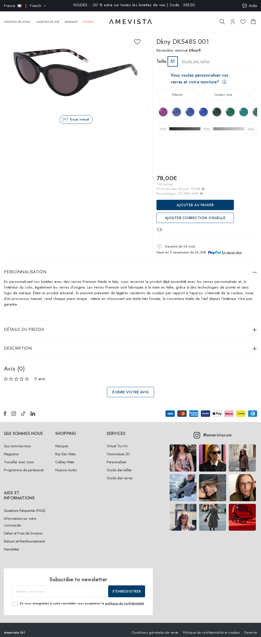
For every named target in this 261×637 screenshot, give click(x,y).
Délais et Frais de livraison (23, 528)
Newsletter (11, 544)
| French (25, 5)
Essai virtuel (79, 114)
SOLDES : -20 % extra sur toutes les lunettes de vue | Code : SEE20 (134, 5)
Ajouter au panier (195, 199)
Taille (161, 56)
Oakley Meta (64, 456)
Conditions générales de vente (155, 627)
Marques (61, 440)
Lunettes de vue (48, 19)
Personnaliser (116, 456)
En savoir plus (232, 247)
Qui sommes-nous (17, 440)
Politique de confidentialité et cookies (211, 627)
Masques (71, 19)
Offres (88, 19)
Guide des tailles (196, 56)
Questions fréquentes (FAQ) (24, 505)
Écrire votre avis (130, 386)
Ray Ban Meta (65, 448)
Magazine (11, 448)
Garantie (250, 627)
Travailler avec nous (19, 456)
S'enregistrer (126, 586)
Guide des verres (119, 472)
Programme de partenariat (24, 464)
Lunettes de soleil (17, 19)
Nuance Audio (66, 464)
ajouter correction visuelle (195, 212)
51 (172, 56)
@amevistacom (213, 430)
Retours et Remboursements (24, 536)
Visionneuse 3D (118, 448)
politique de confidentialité (124, 598)
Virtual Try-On (117, 440)
